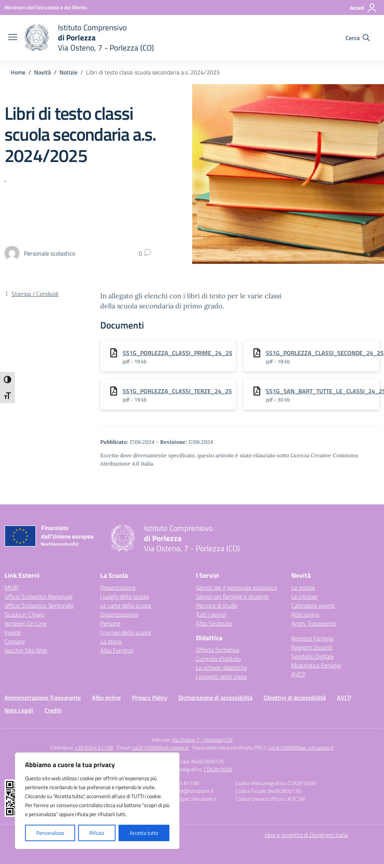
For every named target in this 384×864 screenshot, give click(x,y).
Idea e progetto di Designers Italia (306, 834)
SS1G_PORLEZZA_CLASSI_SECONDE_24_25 (325, 352)
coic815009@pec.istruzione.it (301, 747)
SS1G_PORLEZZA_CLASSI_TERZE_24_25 (177, 391)
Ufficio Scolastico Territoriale (39, 605)
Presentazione (118, 587)
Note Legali (18, 710)
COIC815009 (218, 769)
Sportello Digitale (312, 656)
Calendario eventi (313, 605)
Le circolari (304, 596)
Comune (14, 641)
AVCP (298, 674)
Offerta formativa (217, 649)
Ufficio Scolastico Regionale (38, 596)
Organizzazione (119, 614)
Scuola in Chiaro (24, 614)
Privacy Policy (149, 697)
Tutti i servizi (211, 614)
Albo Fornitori (116, 650)
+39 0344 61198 (94, 747)
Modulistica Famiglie (316, 665)
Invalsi (12, 632)
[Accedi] (364, 8)
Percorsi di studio (216, 605)
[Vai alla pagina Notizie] (68, 72)
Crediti (53, 710)
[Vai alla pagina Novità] (42, 72)
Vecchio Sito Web (25, 650)
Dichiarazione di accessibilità (215, 697)
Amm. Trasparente (314, 623)
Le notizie (303, 587)
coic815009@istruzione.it (160, 747)
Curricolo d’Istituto (218, 658)
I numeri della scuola (125, 632)
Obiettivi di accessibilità (295, 697)
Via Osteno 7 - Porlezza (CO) (202, 740)
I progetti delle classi (221, 676)
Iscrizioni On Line (25, 623)
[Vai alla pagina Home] (17, 72)
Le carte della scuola (125, 605)
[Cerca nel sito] (357, 38)
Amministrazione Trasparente (42, 697)
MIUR (11, 587)
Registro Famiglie (312, 638)
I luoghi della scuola (124, 596)
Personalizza (50, 833)
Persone (110, 623)
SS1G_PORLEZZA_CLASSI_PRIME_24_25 (177, 352)
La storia (111, 641)
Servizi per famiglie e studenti (232, 596)
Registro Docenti (311, 647)
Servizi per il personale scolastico (236, 587)
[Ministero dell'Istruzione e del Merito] (45, 7)
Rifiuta (96, 833)
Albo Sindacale (214, 623)
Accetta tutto (144, 833)
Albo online (305, 614)
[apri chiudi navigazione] (12, 37)
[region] (97, 800)
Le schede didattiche (221, 667)
